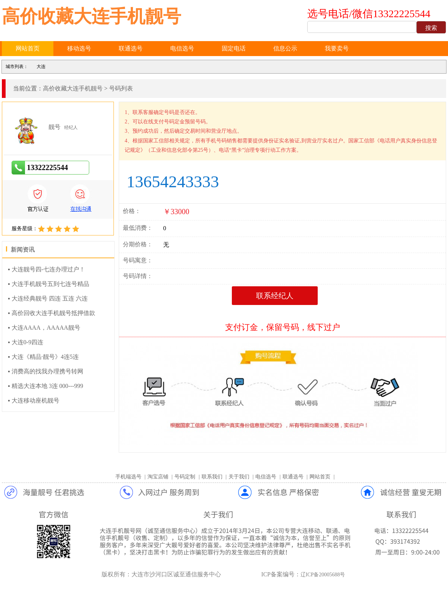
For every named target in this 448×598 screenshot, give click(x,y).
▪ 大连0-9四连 (25, 342)
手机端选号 (128, 477)
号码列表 (121, 88)
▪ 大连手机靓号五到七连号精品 (48, 284)
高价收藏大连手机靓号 (91, 16)
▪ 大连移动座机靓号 (33, 400)
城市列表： (17, 66)
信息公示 (285, 48)
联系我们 (212, 477)
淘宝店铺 (157, 477)
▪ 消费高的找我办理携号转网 (45, 371)
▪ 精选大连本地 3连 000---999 (45, 386)
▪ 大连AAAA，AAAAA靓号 (44, 327)
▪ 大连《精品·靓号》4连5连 (43, 357)
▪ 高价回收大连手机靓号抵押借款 (51, 313)
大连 (41, 66)
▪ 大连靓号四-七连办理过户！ (46, 269)
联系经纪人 (274, 296)
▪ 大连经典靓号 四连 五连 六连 (48, 298)
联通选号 (131, 48)
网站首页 (28, 48)
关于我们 (238, 477)
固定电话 (234, 48)
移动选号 (79, 48)
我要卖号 (337, 48)
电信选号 (182, 48)
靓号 (54, 127)
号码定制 (184, 477)
